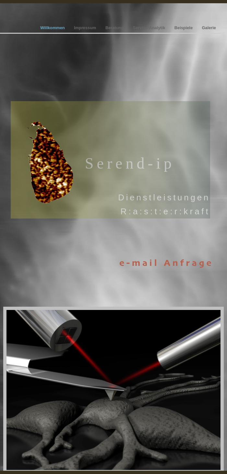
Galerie (209, 27)
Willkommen (53, 27)
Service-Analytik (149, 27)
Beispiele (184, 27)
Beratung (115, 27)
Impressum (85, 27)
